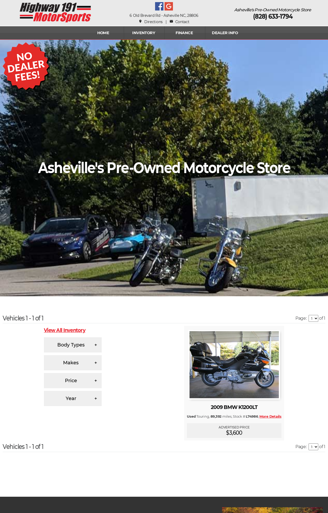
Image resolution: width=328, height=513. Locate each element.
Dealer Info (225, 32)
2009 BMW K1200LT (234, 407)
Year (71, 398)
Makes (71, 363)
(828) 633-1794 (273, 16)
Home (103, 32)
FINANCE (184, 32)
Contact (179, 21)
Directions (151, 21)
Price (71, 381)
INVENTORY (143, 32)
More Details (270, 416)
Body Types (71, 345)
